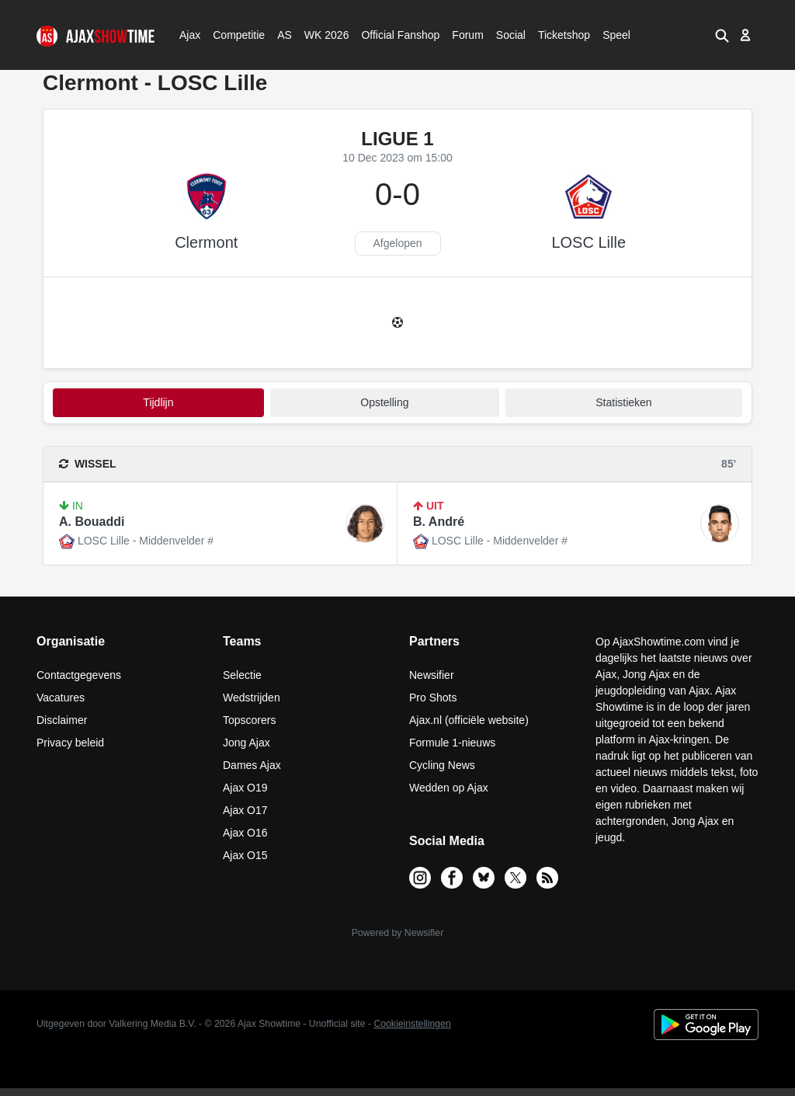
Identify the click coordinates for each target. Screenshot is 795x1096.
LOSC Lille (588, 242)
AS (284, 35)
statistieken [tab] (623, 402)
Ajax (188, 35)
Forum (467, 35)
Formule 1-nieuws (452, 742)
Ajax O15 (245, 855)
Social (509, 35)
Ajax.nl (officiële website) (469, 720)
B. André (438, 521)
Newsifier (431, 675)
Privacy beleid (70, 742)
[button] (722, 35)
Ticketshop (564, 35)
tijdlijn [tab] (158, 402)
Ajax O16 (245, 832)
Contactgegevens (78, 675)
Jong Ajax (246, 742)
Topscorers (249, 720)
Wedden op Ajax (448, 787)
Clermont (206, 242)
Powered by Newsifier (397, 932)
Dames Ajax (252, 765)
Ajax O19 (245, 787)
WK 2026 (322, 35)
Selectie (242, 675)
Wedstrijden (251, 697)
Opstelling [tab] (384, 402)
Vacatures (60, 697)
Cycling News (442, 765)
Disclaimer (61, 720)
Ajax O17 (245, 810)
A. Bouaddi (91, 521)
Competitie (234, 35)
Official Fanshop (392, 35)
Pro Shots (433, 697)
